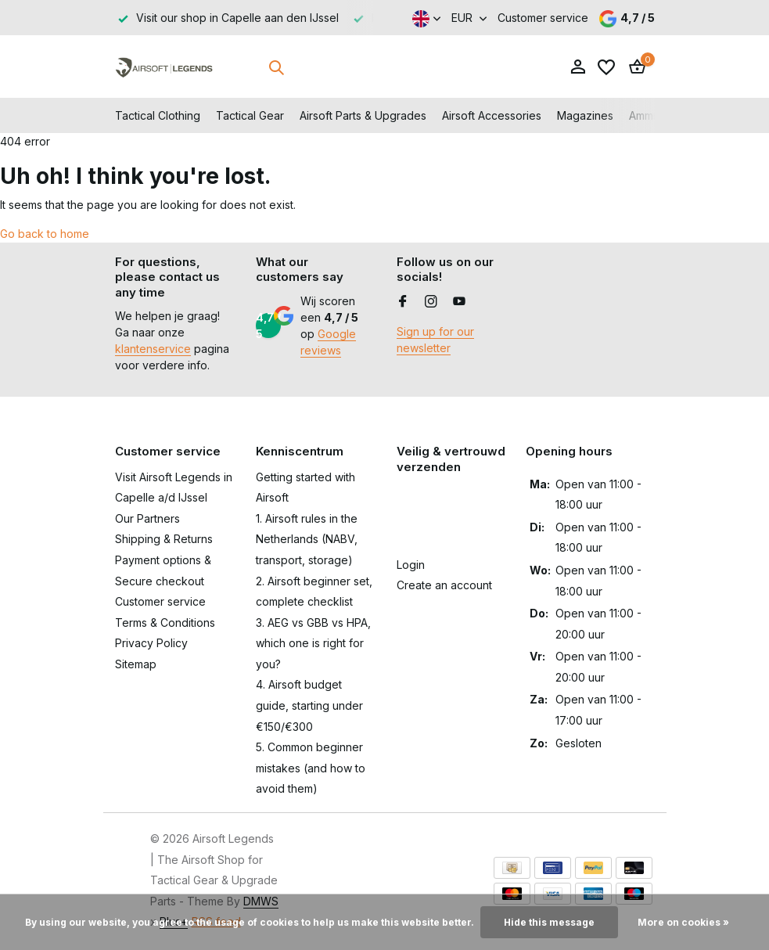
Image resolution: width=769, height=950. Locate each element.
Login (411, 564)
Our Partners (147, 518)
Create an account (444, 585)
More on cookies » (683, 922)
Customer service (543, 17)
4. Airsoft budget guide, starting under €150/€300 (309, 705)
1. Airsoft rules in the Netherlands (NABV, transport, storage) (307, 539)
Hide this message (549, 922)
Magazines (585, 115)
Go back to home (44, 233)
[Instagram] (431, 302)
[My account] (577, 67)
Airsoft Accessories (491, 115)
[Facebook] (403, 302)
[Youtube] (459, 302)
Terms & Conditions (165, 622)
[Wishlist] (606, 67)
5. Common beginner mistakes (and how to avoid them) (310, 767)
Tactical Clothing (157, 115)
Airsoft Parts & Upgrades (363, 115)
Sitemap (135, 664)
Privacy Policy (151, 643)
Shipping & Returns (164, 538)
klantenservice (153, 348)
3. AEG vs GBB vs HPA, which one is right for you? (313, 643)
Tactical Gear (250, 115)
